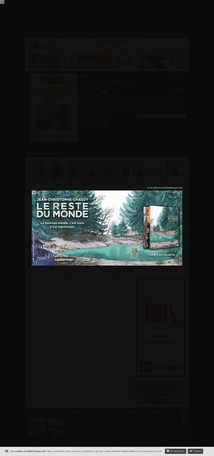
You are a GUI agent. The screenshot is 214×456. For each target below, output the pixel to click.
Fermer (195, 450)
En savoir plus (175, 450)
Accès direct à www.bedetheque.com (165, 187)
